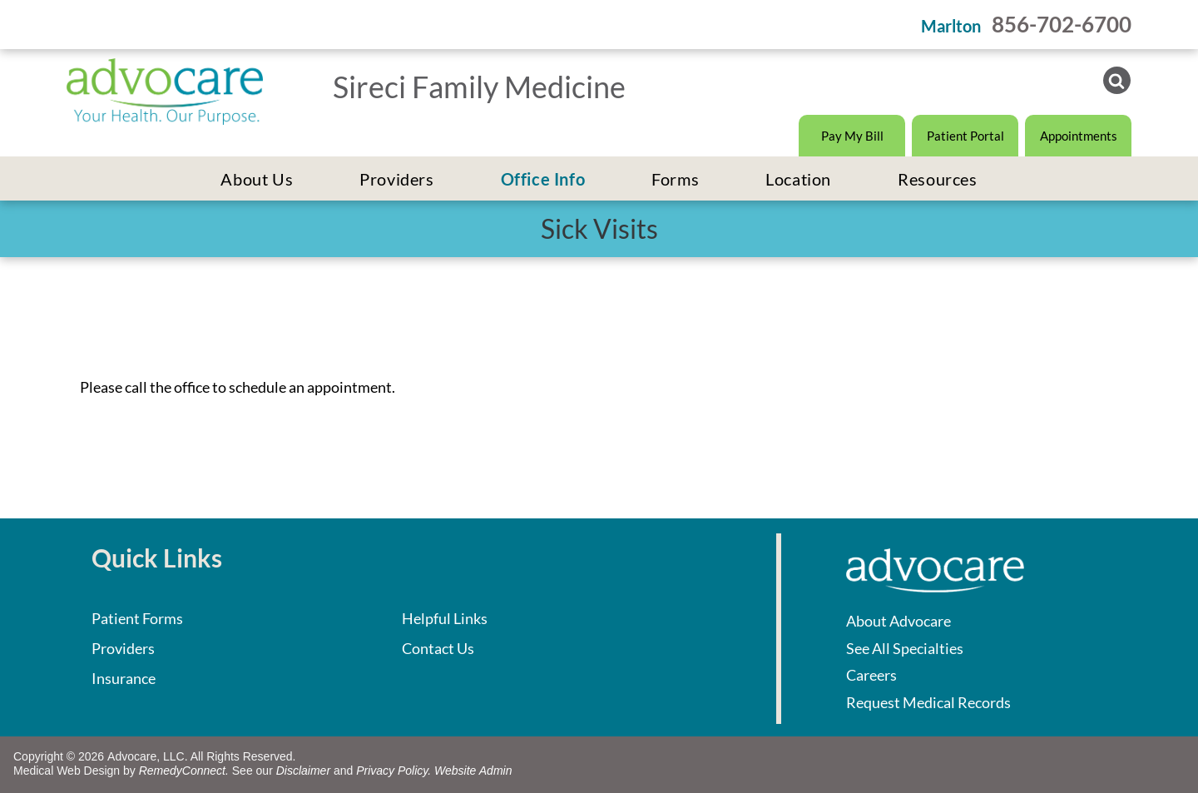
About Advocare (898, 621)
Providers (123, 648)
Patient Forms (137, 618)
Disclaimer (303, 770)
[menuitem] (256, 179)
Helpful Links (445, 618)
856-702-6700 (1061, 24)
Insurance (124, 678)
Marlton (951, 26)
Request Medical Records (928, 702)
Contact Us (438, 648)
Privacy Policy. (393, 770)
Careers (871, 675)
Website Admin (473, 770)
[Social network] (1117, 82)
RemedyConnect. (184, 770)
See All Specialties (904, 648)
